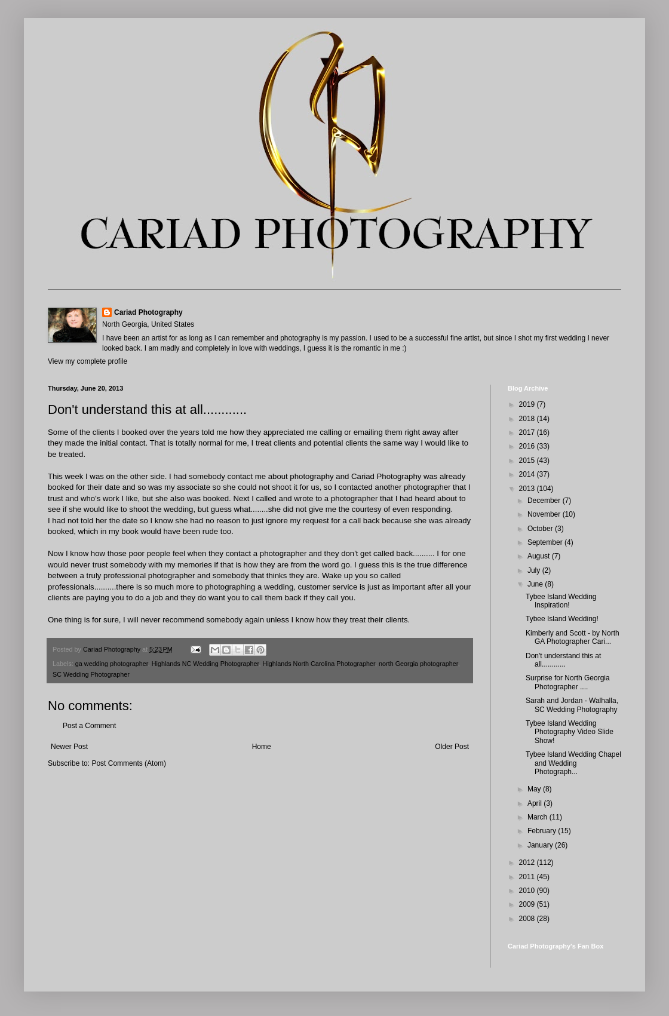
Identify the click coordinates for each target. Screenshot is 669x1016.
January (541, 845)
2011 (528, 877)
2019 (528, 404)
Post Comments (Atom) (128, 763)
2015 (528, 460)
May (535, 789)
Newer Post (69, 746)
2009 (528, 904)
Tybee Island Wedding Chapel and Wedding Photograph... (573, 763)
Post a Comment (89, 726)
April (535, 803)
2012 (528, 862)
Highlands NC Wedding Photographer (205, 663)
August (539, 556)
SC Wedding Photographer (91, 674)
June (536, 584)
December (545, 500)
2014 (528, 474)
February (542, 831)
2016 (528, 446)
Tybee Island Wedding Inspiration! (561, 601)
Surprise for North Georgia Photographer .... (568, 682)
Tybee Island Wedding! (562, 619)
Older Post (452, 746)
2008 (528, 918)
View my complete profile (87, 361)
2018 (528, 419)
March (538, 817)
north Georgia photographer (418, 663)
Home (261, 746)
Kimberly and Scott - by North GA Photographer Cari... (572, 637)
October (541, 528)
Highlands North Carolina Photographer (319, 663)
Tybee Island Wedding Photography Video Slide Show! (569, 732)
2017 (528, 432)
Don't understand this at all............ (563, 660)
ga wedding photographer (111, 663)
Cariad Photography (148, 312)
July (534, 570)
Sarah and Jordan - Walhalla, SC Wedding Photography (572, 704)
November (545, 514)
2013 (528, 488)
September (545, 542)
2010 (528, 890)
